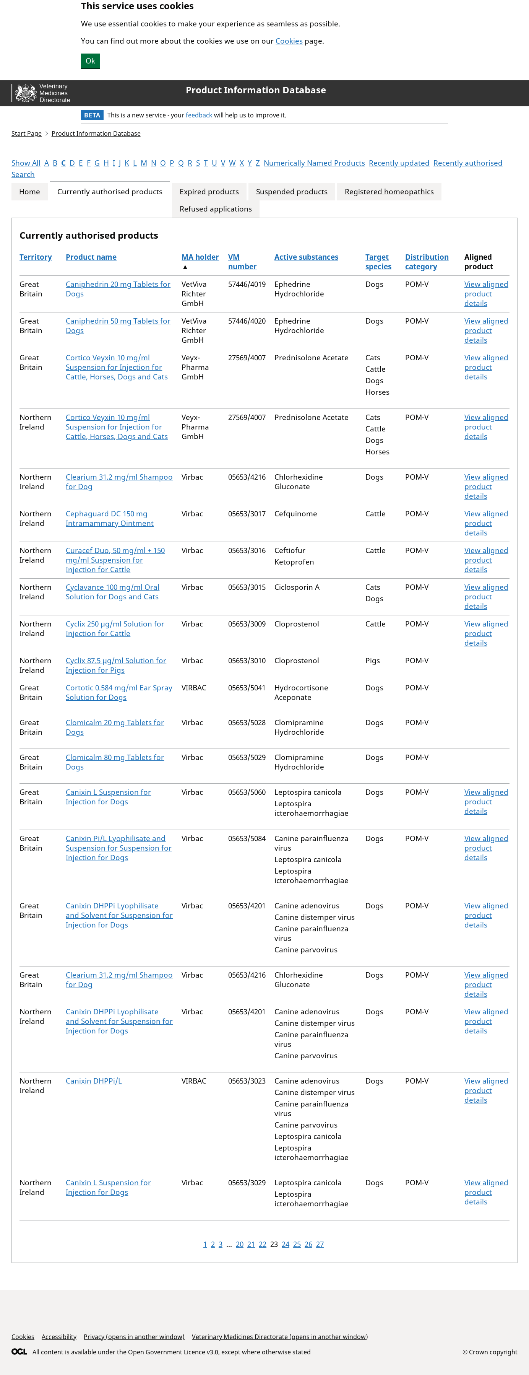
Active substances (306, 257)
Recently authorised (468, 163)
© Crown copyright (490, 1352)
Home (29, 192)
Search (23, 174)
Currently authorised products (109, 192)
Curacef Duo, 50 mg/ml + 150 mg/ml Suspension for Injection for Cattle (115, 559)
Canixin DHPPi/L (94, 1081)
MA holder (200, 257)
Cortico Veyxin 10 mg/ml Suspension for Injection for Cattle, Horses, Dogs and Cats (117, 367)
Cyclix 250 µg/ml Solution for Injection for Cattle (115, 628)
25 (297, 1244)
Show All (26, 163)
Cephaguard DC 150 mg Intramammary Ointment (110, 518)
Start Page (26, 133)
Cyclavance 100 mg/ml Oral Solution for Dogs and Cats (112, 592)
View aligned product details (486, 293)
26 (308, 1244)
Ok (90, 61)
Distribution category (427, 262)
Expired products (209, 192)
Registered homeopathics (389, 192)
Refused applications (216, 209)
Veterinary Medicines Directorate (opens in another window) (280, 1337)
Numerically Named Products (314, 163)
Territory (35, 257)
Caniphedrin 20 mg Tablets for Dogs (118, 289)
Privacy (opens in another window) (134, 1337)
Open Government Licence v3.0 (173, 1352)
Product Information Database (256, 90)
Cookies (289, 41)
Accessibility (59, 1337)
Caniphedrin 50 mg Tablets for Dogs (118, 325)
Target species (378, 262)
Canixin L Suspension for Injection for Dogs (108, 797)
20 (239, 1244)
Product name (91, 257)
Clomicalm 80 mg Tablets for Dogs (115, 762)
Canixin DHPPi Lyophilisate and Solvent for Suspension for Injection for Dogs (119, 915)
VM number (242, 262)
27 (320, 1244)
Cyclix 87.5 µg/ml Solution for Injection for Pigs (116, 665)
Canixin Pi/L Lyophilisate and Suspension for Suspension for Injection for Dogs (119, 847)
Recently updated (399, 163)
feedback (199, 115)
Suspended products (292, 192)
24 (285, 1244)
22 (262, 1244)
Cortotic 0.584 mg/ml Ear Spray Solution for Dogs (119, 692)
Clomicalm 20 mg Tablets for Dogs (115, 727)
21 (251, 1244)
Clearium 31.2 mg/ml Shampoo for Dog (119, 481)
